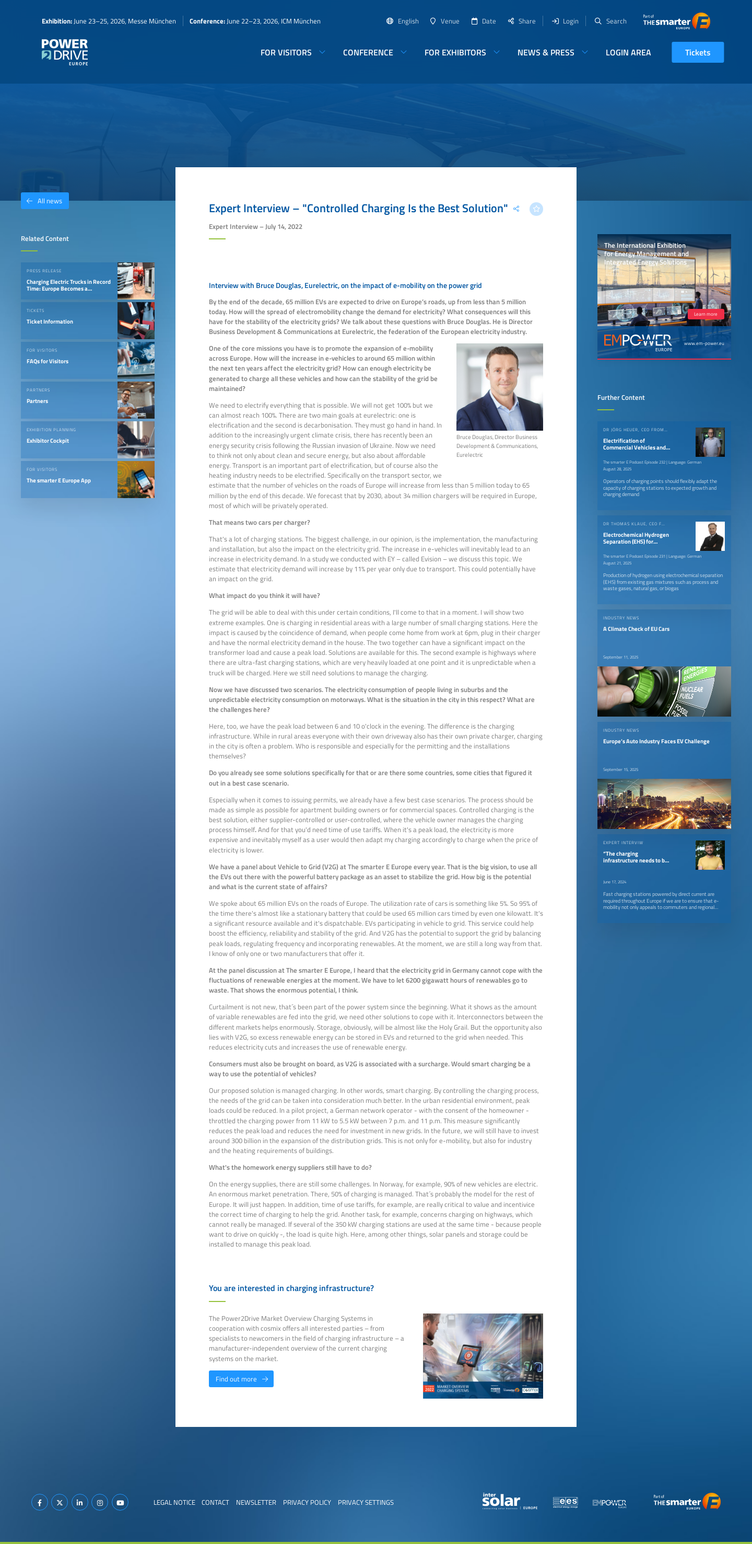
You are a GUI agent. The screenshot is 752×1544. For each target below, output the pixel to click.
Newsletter (256, 1502)
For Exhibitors (455, 52)
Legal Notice (174, 1502)
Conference (368, 52)
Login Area (628, 52)
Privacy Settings (366, 1502)
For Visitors (286, 52)
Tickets (698, 52)
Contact (215, 1502)
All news (41, 200)
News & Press (546, 52)
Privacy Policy (307, 1502)
